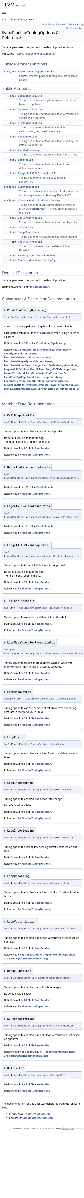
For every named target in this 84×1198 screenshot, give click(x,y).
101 (26, 526)
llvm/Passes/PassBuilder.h (36, 53)
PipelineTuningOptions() (36, 454)
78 (25, 673)
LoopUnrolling (27, 136)
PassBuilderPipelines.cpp (51, 343)
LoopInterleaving (30, 96)
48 (25, 857)
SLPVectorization (30, 123)
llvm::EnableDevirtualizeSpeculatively (27, 357)
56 (25, 1045)
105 (26, 487)
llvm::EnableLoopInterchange (22, 365)
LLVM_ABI (10, 71)
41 (23, 286)
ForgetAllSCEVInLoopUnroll (36, 173)
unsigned (10, 186)
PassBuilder (46, 332)
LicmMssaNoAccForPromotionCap (39, 200)
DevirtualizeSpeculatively (36, 260)
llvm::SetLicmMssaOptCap (20, 388)
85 (25, 1084)
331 (26, 343)
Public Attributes (74, 24)
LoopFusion (25, 159)
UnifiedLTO (25, 227)
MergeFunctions (28, 232)
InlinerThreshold (30, 242)
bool (13, 96)
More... (71, 47)
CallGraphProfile (30, 217)
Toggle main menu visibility (5, 12)
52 (25, 948)
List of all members (74, 28)
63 (25, 811)
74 (25, 718)
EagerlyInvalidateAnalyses (36, 255)
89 (25, 1000)
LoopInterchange (29, 150)
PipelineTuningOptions (22, 19)
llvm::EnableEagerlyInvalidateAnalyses (28, 361)
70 (25, 582)
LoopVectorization (31, 109)
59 (25, 902)
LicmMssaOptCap (28, 186)
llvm (4, 19)
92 (25, 623)
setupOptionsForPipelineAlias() (28, 958)
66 (25, 763)
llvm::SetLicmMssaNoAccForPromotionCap (52, 385)
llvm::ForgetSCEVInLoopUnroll (57, 369)
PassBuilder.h (41, 286)
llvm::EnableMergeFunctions (59, 365)
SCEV (53, 177)
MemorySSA (53, 195)
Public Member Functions (53, 24)
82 (25, 448)
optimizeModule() (32, 954)
